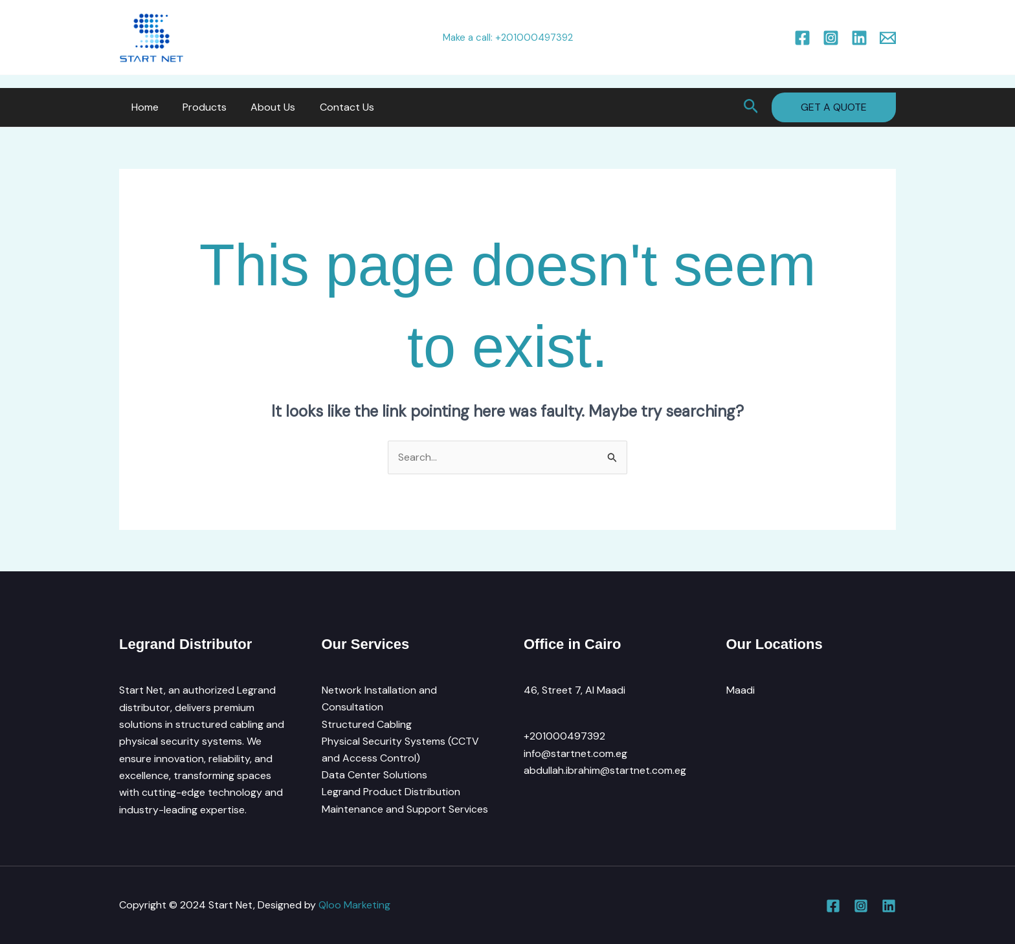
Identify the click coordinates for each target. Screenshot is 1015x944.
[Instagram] (831, 38)
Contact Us (334, 107)
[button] (751, 107)
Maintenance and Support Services (405, 810)
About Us (264, 107)
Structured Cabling (367, 724)
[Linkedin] (859, 38)
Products (199, 107)
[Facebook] (802, 38)
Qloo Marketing (354, 905)
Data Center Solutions (374, 775)
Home (143, 107)
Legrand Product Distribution (391, 793)
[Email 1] (888, 38)
